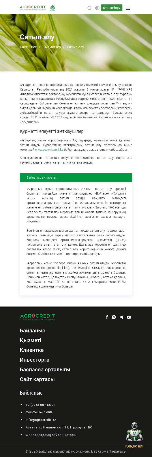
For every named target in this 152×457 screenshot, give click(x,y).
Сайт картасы (37, 379)
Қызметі (30, 340)
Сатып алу (75, 47)
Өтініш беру (111, 8)
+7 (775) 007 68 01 (41, 405)
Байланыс (32, 331)
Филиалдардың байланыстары (51, 435)
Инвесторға (34, 360)
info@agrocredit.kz (41, 420)
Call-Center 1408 (39, 412)
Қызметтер (52, 47)
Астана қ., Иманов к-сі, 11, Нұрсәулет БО (59, 427)
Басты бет (28, 47)
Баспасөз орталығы (45, 369)
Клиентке (32, 350)
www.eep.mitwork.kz (49, 149)
